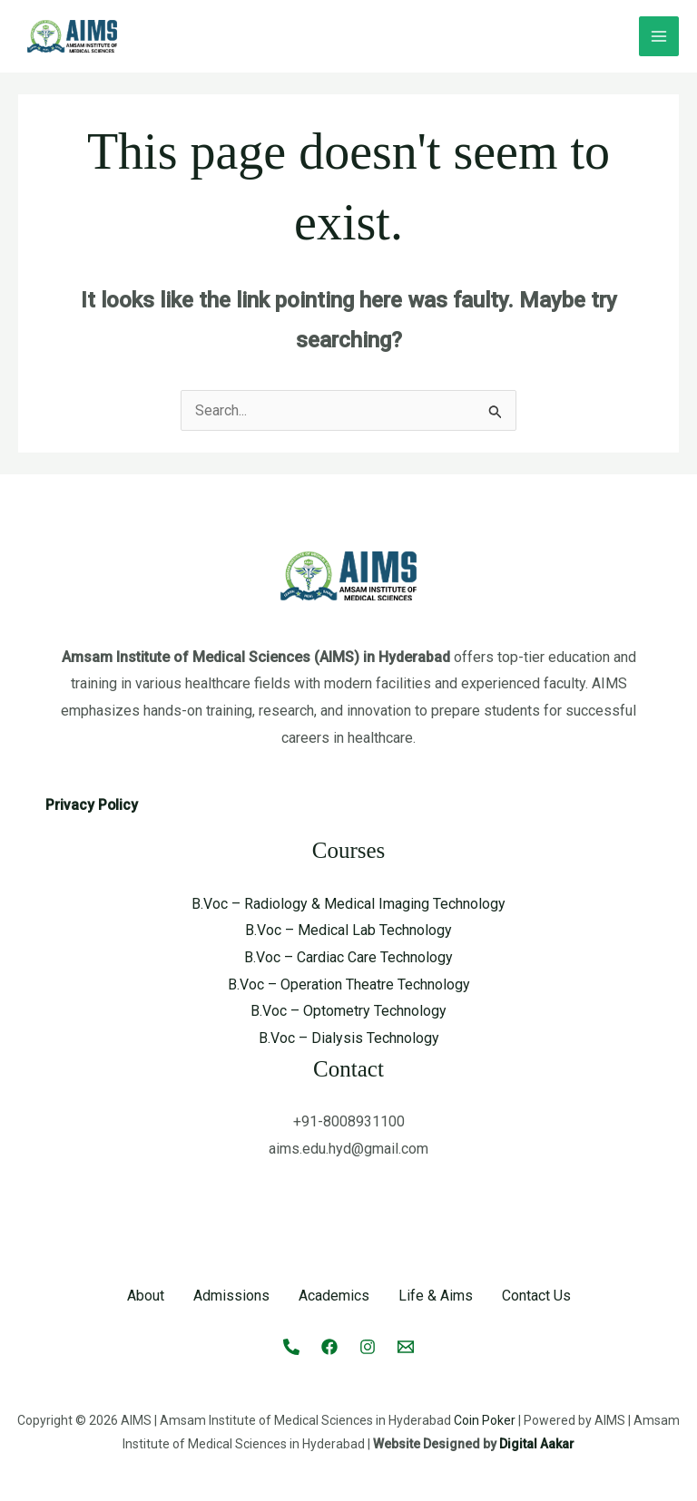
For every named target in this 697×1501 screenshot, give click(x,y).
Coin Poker (484, 1420)
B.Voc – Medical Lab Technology (348, 930)
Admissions (231, 1295)
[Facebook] (329, 1347)
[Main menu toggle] (659, 36)
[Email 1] (406, 1347)
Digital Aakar (536, 1444)
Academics (334, 1295)
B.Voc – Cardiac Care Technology (348, 957)
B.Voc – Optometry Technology (348, 1010)
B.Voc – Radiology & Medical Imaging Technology (348, 903)
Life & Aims (435, 1295)
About (145, 1295)
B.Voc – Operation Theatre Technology (349, 984)
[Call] (291, 1347)
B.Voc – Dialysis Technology (349, 1038)
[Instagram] (367, 1347)
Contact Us (536, 1295)
